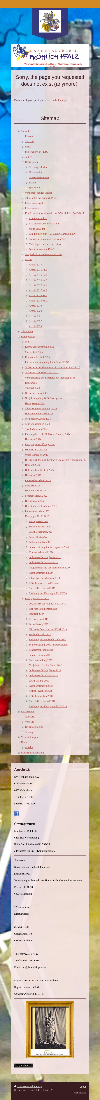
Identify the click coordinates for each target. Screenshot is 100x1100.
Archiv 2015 (35, 264)
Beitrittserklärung (34, 726)
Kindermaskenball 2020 (41, 552)
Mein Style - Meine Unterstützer (45, 244)
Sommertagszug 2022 (36, 495)
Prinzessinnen (32, 208)
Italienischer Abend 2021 (38, 511)
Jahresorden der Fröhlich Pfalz (40, 197)
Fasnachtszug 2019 (39, 624)
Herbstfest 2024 (33, 439)
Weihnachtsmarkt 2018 (41, 685)
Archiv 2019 (35, 305)
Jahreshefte (27, 331)
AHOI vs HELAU (38, 536)
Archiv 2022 (35, 321)
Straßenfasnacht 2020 (40, 526)
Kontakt (25, 742)
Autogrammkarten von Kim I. (44, 223)
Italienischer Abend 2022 (38, 480)
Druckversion (23, 1086)
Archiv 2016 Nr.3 (38, 280)
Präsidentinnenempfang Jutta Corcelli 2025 (47, 362)
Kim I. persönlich (38, 218)
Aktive (28, 156)
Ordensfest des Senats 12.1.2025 (41, 372)
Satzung (33, 182)
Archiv (28, 259)
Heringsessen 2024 (34, 403)
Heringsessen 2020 (38, 521)
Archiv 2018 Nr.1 (38, 295)
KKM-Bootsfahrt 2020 (40, 531)
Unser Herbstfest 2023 (36, 454)
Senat (28, 146)
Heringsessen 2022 (34, 500)
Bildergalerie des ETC (36, 151)
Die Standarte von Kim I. (42, 249)
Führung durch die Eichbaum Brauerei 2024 (47, 434)
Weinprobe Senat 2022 (36, 490)
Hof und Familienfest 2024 (39, 413)
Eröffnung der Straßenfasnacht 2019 (47, 639)
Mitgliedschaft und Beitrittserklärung (44, 254)
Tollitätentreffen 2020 (40, 542)
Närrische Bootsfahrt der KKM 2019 (48, 629)
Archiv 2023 (35, 326)
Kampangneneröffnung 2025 (39, 346)
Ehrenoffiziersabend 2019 (42, 588)
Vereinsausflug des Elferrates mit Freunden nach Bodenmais (50, 380)
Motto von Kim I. (38, 228)
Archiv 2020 (35, 310)
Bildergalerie (28, 336)
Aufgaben (30, 716)
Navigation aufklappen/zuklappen (50, 4)
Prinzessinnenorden (35, 203)
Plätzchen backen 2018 (41, 696)
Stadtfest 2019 (36, 613)
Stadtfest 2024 (32, 387)
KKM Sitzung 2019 (39, 680)
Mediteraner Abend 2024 (38, 418)
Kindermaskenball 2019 (41, 649)
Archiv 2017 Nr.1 (38, 285)
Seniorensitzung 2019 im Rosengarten (48, 644)
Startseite (26, 131)
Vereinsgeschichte (38, 167)
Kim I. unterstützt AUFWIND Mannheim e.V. (52, 233)
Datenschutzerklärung (32, 752)
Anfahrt (29, 747)
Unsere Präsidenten (39, 177)
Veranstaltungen (29, 737)
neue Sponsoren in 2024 (37, 423)
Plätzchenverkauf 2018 (41, 690)
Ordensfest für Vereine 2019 (43, 675)
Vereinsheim (35, 172)
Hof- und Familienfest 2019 (43, 608)
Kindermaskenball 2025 (37, 357)
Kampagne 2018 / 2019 (37, 598)
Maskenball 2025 (34, 352)
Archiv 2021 (35, 316)
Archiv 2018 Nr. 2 (38, 300)
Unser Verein (31, 161)
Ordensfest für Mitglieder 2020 (45, 557)
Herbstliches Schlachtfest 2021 (41, 506)
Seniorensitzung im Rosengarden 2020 (49, 547)
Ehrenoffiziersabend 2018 (42, 701)
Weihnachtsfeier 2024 (36, 449)
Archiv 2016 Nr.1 (38, 269)
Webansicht (80, 1092)
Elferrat (29, 136)
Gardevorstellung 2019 (41, 660)
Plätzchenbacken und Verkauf (44, 583)
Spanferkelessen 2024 (36, 429)
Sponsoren (34, 187)
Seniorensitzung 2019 (40, 655)
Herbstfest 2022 (33, 475)
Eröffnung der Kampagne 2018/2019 (48, 706)
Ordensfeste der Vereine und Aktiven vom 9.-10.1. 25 (52, 367)
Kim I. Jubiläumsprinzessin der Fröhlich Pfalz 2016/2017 (54, 213)
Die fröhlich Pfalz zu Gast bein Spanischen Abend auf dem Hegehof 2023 (55, 462)
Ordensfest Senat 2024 (36, 393)
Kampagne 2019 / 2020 (37, 516)
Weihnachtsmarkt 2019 (41, 572)
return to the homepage (57, 100)
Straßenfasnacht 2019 (40, 634)
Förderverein (27, 711)
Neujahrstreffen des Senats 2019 (45, 665)
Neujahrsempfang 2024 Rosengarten (44, 398)
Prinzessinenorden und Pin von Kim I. (48, 239)
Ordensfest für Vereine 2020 (43, 562)
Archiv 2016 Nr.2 (38, 275)
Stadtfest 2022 (32, 485)
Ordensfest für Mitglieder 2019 (45, 670)
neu (27, 341)
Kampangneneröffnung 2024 (39, 444)
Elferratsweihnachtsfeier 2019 (44, 578)
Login (83, 1086)
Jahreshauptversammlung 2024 (41, 408)
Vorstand (29, 141)
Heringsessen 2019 (38, 619)
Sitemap (37, 1086)
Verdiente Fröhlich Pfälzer (38, 192)
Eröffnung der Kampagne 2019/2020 (48, 593)
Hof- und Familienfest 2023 (39, 470)
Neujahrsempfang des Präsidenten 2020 (49, 567)
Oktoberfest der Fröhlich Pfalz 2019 (47, 603)
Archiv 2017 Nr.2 (38, 290)
